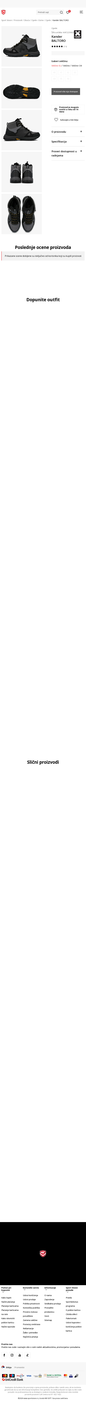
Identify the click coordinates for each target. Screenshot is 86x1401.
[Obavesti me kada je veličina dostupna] (54, 72)
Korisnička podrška (31, 1307)
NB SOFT (48, 1398)
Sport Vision (6, 20)
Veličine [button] (66, 66)
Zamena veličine (30, 1320)
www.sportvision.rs (31, 1398)
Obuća (27, 20)
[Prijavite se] (67, 12)
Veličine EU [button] (56, 66)
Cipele (48, 20)
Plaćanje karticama (9, 1306)
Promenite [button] (19, 1367)
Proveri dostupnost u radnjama (66, 153)
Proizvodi (18, 20)
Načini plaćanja (8, 1301)
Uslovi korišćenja (30, 1295)
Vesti (46, 1316)
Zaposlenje (49, 1299)
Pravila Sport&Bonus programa (72, 1301)
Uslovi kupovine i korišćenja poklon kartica (74, 1326)
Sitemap (48, 1320)
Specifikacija (66, 141)
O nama (48, 1295)
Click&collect (71, 1314)
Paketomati (71, 1318)
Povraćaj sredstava (31, 1324)
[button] (50, 12)
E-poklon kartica (73, 1310)
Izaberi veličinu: (59, 61)
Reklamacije (28, 1328)
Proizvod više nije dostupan (66, 91)
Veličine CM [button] (77, 66)
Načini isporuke (8, 1326)
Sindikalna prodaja (52, 1303)
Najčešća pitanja (30, 1336)
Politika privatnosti (31, 1303)
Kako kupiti (6, 1297)
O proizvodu (66, 131)
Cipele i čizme (37, 20)
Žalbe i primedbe (30, 1332)
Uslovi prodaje (29, 1299)
